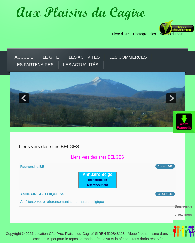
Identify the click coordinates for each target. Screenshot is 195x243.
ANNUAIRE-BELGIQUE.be (42, 194)
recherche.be (97, 180)
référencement (97, 185)
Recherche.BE (32, 167)
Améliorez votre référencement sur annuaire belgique (62, 202)
